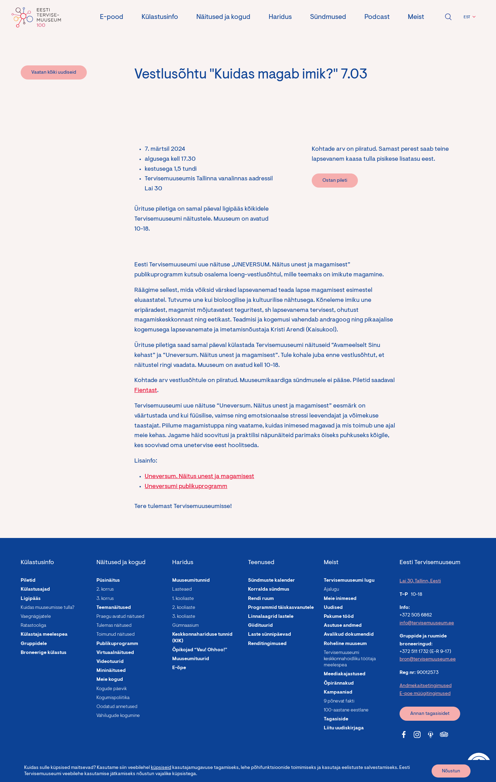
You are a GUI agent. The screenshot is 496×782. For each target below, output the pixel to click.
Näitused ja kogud (223, 17)
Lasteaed (182, 589)
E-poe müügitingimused (425, 693)
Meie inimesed (340, 598)
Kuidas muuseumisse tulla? (47, 607)
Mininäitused (111, 670)
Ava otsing (448, 16)
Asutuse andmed (343, 625)
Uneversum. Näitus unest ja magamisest (199, 477)
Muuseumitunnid (191, 580)
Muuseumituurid (190, 659)
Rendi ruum (261, 598)
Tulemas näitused (114, 625)
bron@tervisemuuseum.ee (428, 659)
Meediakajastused (344, 674)
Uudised (333, 607)
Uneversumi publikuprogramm (186, 487)
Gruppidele (34, 644)
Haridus (280, 17)
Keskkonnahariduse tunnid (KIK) (202, 637)
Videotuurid (110, 661)
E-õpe (179, 668)
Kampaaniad (338, 692)
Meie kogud (109, 679)
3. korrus (105, 598)
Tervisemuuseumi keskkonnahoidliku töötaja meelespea (350, 659)
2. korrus (105, 589)
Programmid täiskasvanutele (281, 607)
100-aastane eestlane (346, 710)
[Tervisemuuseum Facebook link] (404, 734)
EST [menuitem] (467, 17)
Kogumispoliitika (113, 698)
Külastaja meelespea (44, 634)
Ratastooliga (33, 625)
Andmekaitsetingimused (426, 686)
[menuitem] (468, 17)
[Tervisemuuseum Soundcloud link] (430, 734)
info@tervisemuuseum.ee (427, 623)
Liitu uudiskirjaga (344, 728)
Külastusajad (35, 589)
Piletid (28, 580)
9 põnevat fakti (339, 701)
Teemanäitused (113, 607)
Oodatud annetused (116, 707)
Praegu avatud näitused (120, 616)
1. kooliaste (183, 598)
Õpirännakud (339, 683)
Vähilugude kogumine (118, 716)
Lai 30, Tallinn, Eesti (420, 581)
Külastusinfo (160, 17)
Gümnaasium (185, 625)
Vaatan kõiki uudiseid (53, 72)
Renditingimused (267, 644)
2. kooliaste (183, 607)
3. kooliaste (183, 616)
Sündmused (328, 17)
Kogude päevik (111, 689)
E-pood (111, 17)
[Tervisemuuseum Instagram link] (417, 734)
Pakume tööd (339, 616)
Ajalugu (331, 589)
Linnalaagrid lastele (270, 616)
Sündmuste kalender (271, 580)
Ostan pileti (334, 180)
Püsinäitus (108, 580)
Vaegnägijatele (36, 616)
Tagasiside (336, 719)
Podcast (377, 17)
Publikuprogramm (117, 644)
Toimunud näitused (115, 634)
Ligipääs (31, 598)
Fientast (145, 391)
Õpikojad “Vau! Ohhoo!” (199, 650)
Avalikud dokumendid (349, 634)
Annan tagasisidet (430, 713)
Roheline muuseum (345, 644)
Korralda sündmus (268, 589)
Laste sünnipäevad (269, 634)
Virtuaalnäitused (115, 653)
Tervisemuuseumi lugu (349, 580)
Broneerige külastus (43, 653)
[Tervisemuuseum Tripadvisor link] (444, 734)
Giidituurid (260, 625)
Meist (416, 17)
